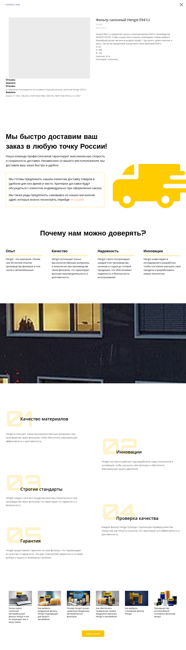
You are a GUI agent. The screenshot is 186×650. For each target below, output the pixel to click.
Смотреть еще (13, 4)
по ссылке (77, 199)
